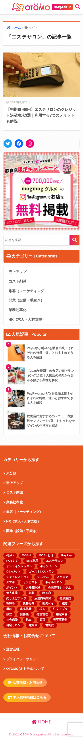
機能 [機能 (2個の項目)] (9, 609)
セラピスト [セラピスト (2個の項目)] (30, 582)
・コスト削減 (15, 281)
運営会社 (12, 649)
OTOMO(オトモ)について (25, 668)
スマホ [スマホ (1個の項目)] (10, 582)
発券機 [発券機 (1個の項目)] (24, 614)
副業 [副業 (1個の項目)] (31, 593)
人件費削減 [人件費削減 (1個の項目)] (33, 587)
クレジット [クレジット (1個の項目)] (13, 571)
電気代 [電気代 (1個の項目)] (49, 625)
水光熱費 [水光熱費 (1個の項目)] (25, 609)
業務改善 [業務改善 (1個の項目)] (28, 603)
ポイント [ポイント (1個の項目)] (12, 587)
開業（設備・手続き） (22, 531)
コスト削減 (14, 492)
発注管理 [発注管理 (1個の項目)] (42, 614)
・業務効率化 (15, 310)
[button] (41, 191)
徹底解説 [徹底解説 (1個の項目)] (65, 598)
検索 (74, 240)
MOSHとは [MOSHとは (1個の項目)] (46, 555)
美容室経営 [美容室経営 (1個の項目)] (60, 619)
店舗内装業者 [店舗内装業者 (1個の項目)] (43, 598)
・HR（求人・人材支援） (25, 319)
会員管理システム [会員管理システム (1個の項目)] (59, 587)
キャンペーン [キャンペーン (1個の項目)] (48, 566)
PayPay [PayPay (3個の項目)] (66, 555)
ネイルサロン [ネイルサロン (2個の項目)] (53, 582)
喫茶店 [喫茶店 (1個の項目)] (46, 593)
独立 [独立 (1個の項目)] (9, 614)
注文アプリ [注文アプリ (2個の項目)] (60, 609)
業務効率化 (14, 502)
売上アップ (14, 483)
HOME (41, 722)
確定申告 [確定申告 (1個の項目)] (62, 614)
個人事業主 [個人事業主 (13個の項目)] (13, 593)
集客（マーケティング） (24, 512)
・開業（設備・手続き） (24, 300)
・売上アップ (15, 272)
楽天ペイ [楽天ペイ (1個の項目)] (48, 603)
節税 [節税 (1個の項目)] (42, 619)
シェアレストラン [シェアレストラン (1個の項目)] (17, 577)
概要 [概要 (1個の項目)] (65, 603)
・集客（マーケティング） (26, 291)
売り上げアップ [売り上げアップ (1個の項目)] (16, 598)
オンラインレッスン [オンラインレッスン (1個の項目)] (19, 566)
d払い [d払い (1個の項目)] (10, 555)
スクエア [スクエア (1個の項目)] (62, 577)
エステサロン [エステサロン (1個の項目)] (54, 560)
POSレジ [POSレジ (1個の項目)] (12, 560)
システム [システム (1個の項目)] (43, 577)
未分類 (11, 473)
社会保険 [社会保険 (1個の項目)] (12, 619)
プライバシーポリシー (22, 659)
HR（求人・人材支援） (23, 521)
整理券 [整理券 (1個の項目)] (10, 603)
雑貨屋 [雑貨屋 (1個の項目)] (33, 625)
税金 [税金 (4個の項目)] (28, 619)
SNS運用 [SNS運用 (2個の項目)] (32, 560)
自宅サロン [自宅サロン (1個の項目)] (13, 625)
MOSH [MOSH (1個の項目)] (26, 555)
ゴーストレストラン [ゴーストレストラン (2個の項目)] (41, 571)
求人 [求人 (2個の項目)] (42, 609)
